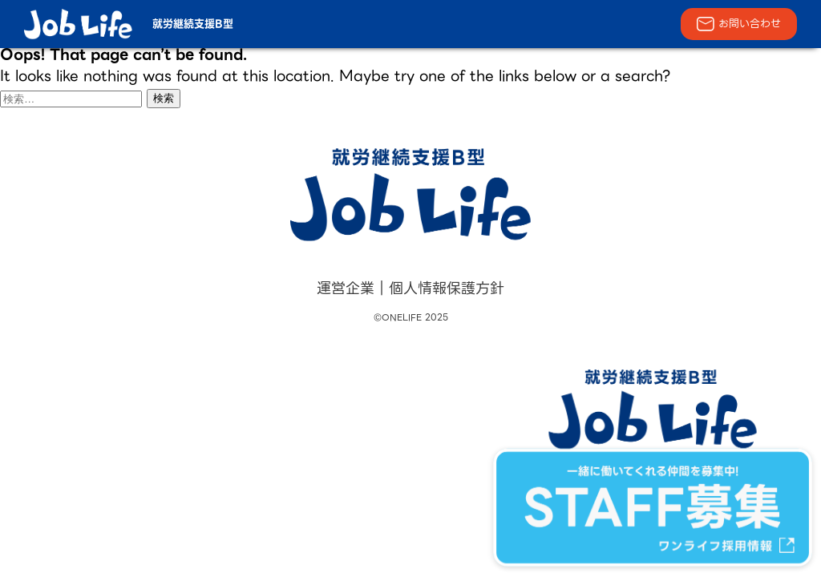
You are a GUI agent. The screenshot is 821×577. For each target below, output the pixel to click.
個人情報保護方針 (446, 288)
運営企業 (345, 288)
